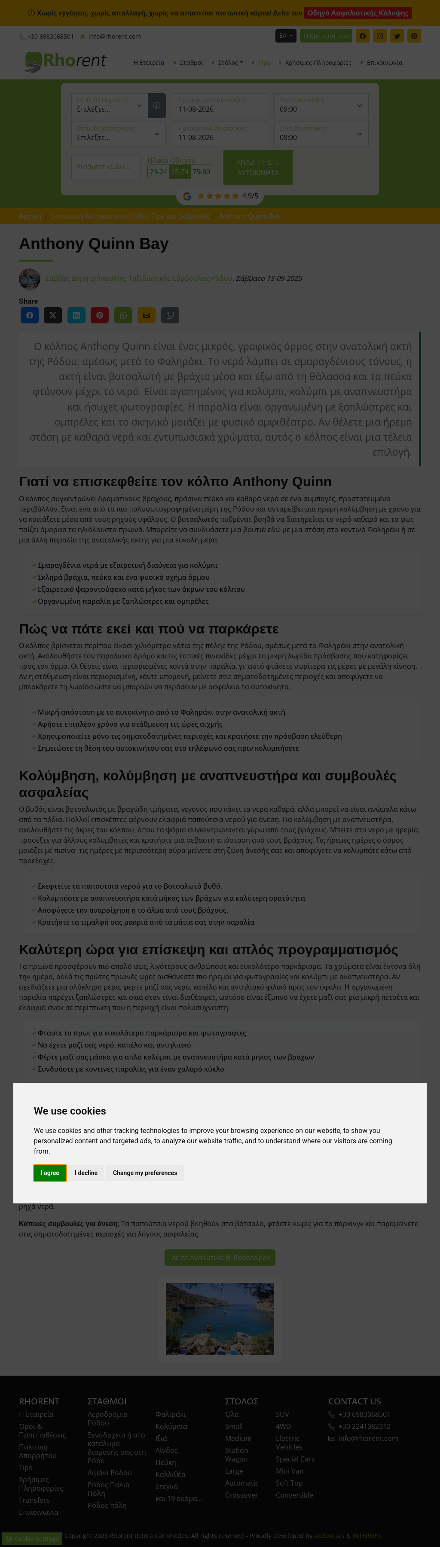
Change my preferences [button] (145, 1172)
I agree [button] (50, 1172)
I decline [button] (86, 1172)
